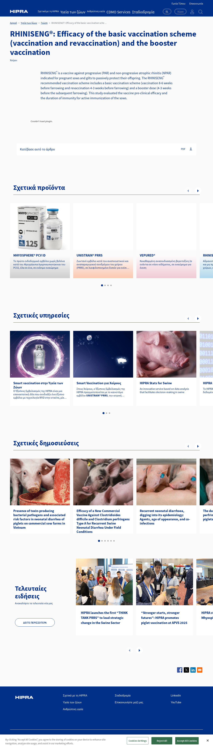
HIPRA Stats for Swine (156, 383)
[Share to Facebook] (179, 670)
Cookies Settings (138, 740)
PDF (183, 148)
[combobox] (167, 12)
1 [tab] (102, 285)
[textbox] (180, 11)
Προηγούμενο (188, 190)
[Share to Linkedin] (193, 670)
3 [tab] (108, 285)
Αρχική (13, 23)
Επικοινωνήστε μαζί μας (129, 702)
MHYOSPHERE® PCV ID (29, 255)
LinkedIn (176, 695)
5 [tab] (111, 541)
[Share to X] (186, 670)
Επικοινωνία (196, 3)
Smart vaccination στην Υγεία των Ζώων (38, 385)
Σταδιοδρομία (122, 11)
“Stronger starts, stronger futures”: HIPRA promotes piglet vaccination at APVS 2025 (164, 618)
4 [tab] (111, 285)
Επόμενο (198, 190)
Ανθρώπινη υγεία (87, 11)
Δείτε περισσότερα (35, 622)
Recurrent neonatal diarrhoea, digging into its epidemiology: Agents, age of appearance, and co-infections (165, 517)
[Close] (207, 740)
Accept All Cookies (187, 740)
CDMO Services (105, 11)
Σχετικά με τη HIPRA (48, 11)
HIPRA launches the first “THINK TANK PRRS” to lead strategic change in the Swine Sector (104, 618)
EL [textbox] (167, 11)
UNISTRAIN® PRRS (90, 255)
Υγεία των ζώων (68, 11)
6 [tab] (114, 541)
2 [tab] (105, 285)
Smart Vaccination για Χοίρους (99, 383)
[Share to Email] (199, 670)
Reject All (162, 740)
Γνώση (44, 23)
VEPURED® (147, 255)
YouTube (176, 702)
